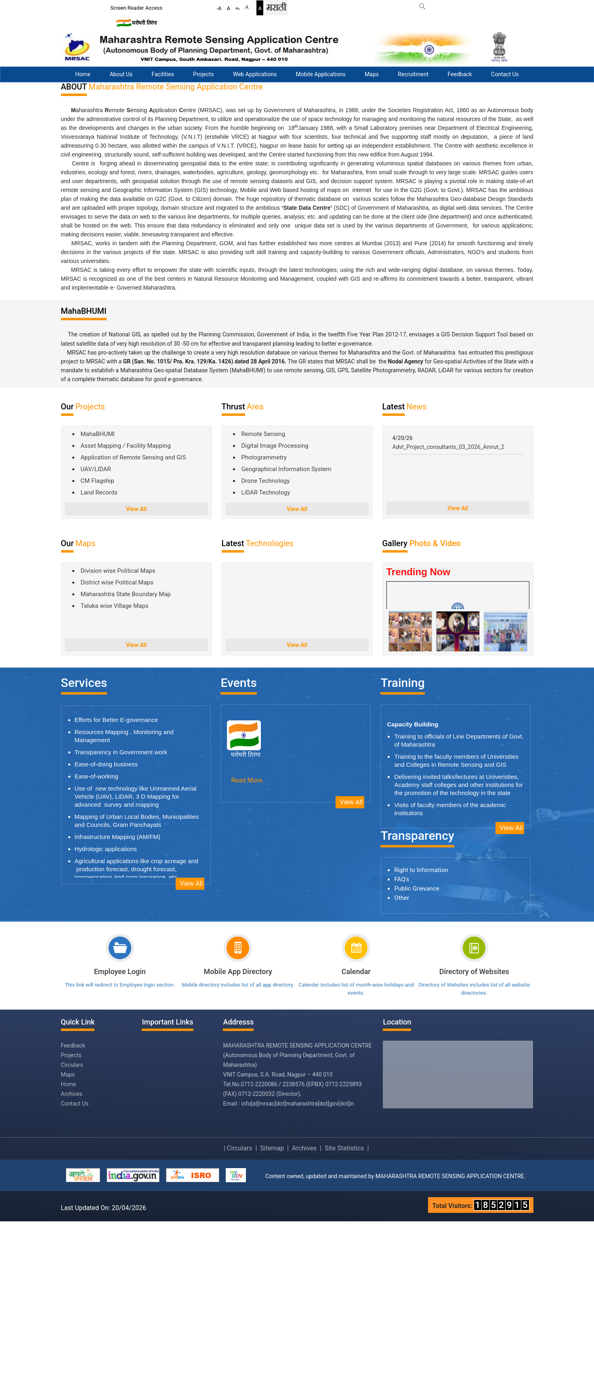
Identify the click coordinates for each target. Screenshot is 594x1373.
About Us (120, 74)
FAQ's (401, 1031)
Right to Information (421, 1022)
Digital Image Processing (275, 597)
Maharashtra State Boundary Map (126, 746)
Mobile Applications (321, 74)
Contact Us (505, 74)
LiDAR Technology (265, 644)
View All (136, 661)
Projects (203, 74)
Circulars (72, 1216)
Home (82, 74)
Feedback (460, 74)
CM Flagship (97, 632)
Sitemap (272, 1300)
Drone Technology (265, 632)
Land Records (99, 644)
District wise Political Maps (117, 734)
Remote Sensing (263, 586)
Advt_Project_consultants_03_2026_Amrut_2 (448, 599)
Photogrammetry (264, 609)
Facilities (162, 74)
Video (450, 695)
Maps (372, 74)
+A (238, 8)
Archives (72, 1245)
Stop (575, 218)
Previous (566, 218)
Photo (421, 695)
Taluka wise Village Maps (115, 758)
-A (219, 8)
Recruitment (413, 74)
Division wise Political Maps (118, 722)
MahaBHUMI (98, 586)
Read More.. (248, 932)
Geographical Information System (286, 621)
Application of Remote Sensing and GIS (133, 609)
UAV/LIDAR (96, 621)
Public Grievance (416, 1040)
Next (584, 218)
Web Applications (255, 74)
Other (401, 1050)
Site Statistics (344, 1300)
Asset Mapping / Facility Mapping (126, 597)
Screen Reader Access (136, 8)
